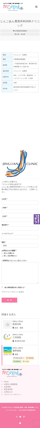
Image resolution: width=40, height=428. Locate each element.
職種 (4, 242)
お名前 (4, 199)
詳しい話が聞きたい (10, 256)
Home (6, 382)
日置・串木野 (20, 34)
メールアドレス (7, 234)
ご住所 (4, 216)
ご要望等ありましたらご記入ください (14, 261)
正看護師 (18, 31)
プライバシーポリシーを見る (13, 292)
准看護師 (24, 31)
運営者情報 (8, 389)
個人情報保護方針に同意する (14, 287)
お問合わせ (8, 392)
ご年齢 (4, 208)
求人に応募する (9, 253)
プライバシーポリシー (12, 394)
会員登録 (7, 387)
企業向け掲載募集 (11, 384)
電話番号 (5, 225)
